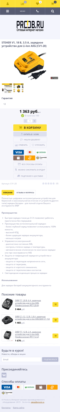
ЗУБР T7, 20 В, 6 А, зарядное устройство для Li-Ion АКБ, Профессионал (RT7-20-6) (28, 303)
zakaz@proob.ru (37, 402)
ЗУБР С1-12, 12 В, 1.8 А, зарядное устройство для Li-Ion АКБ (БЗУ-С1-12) (32, 317)
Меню (22, 11)
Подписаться (50, 359)
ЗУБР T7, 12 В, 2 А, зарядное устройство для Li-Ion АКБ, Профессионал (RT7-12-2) (28, 334)
